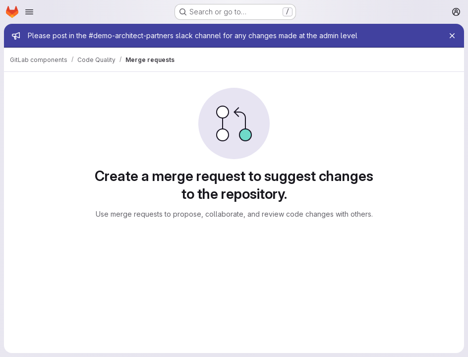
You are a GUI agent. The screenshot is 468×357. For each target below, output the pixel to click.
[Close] (452, 36)
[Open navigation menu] (29, 12)
